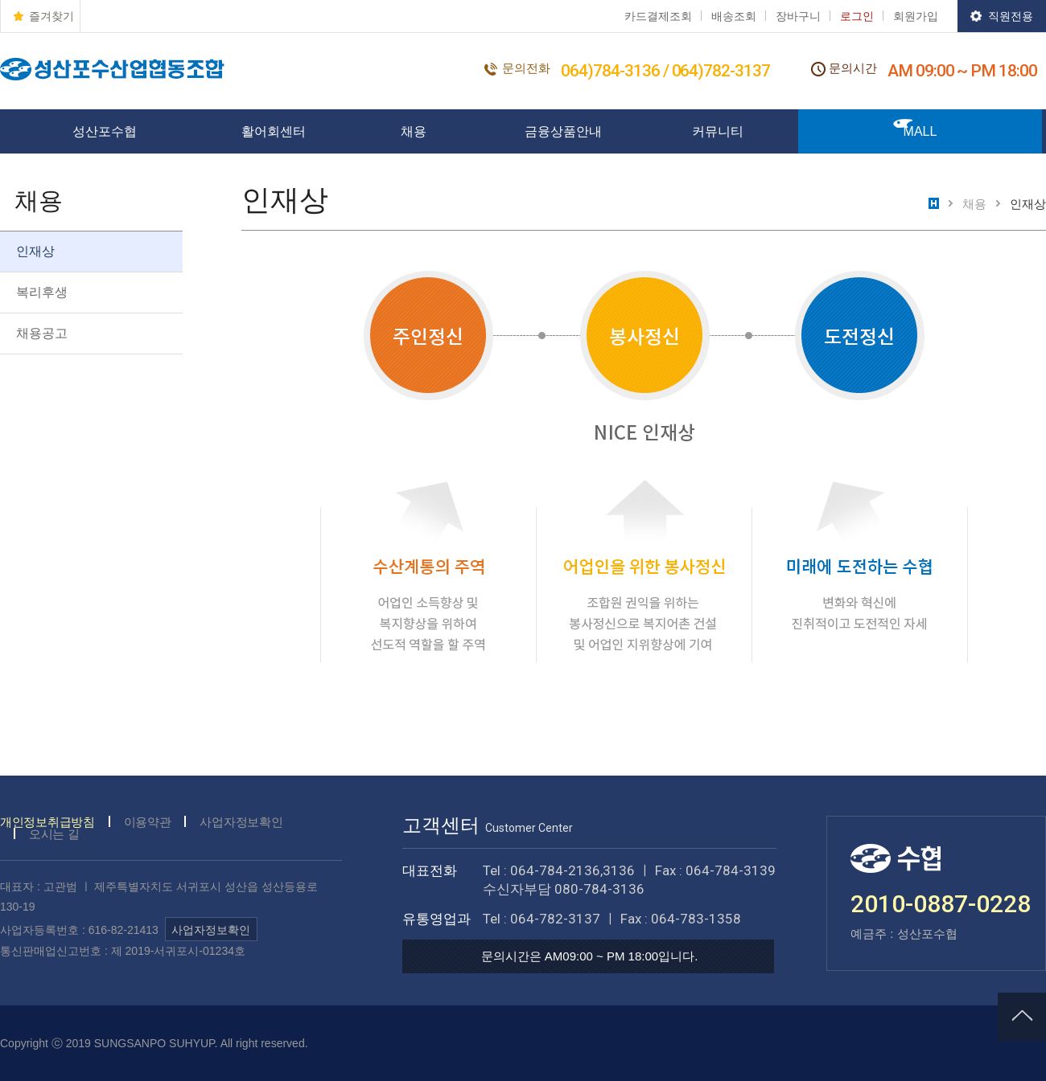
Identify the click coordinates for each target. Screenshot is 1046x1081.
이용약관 (147, 822)
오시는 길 (54, 834)
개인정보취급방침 (47, 822)
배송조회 (733, 16)
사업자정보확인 (241, 822)
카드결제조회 (658, 16)
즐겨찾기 (51, 16)
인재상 (35, 251)
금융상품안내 (563, 131)
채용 (413, 131)
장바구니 (798, 16)
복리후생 (42, 292)
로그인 (857, 16)
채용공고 (42, 333)
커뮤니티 (717, 131)
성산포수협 (104, 131)
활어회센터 (273, 131)
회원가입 (915, 16)
